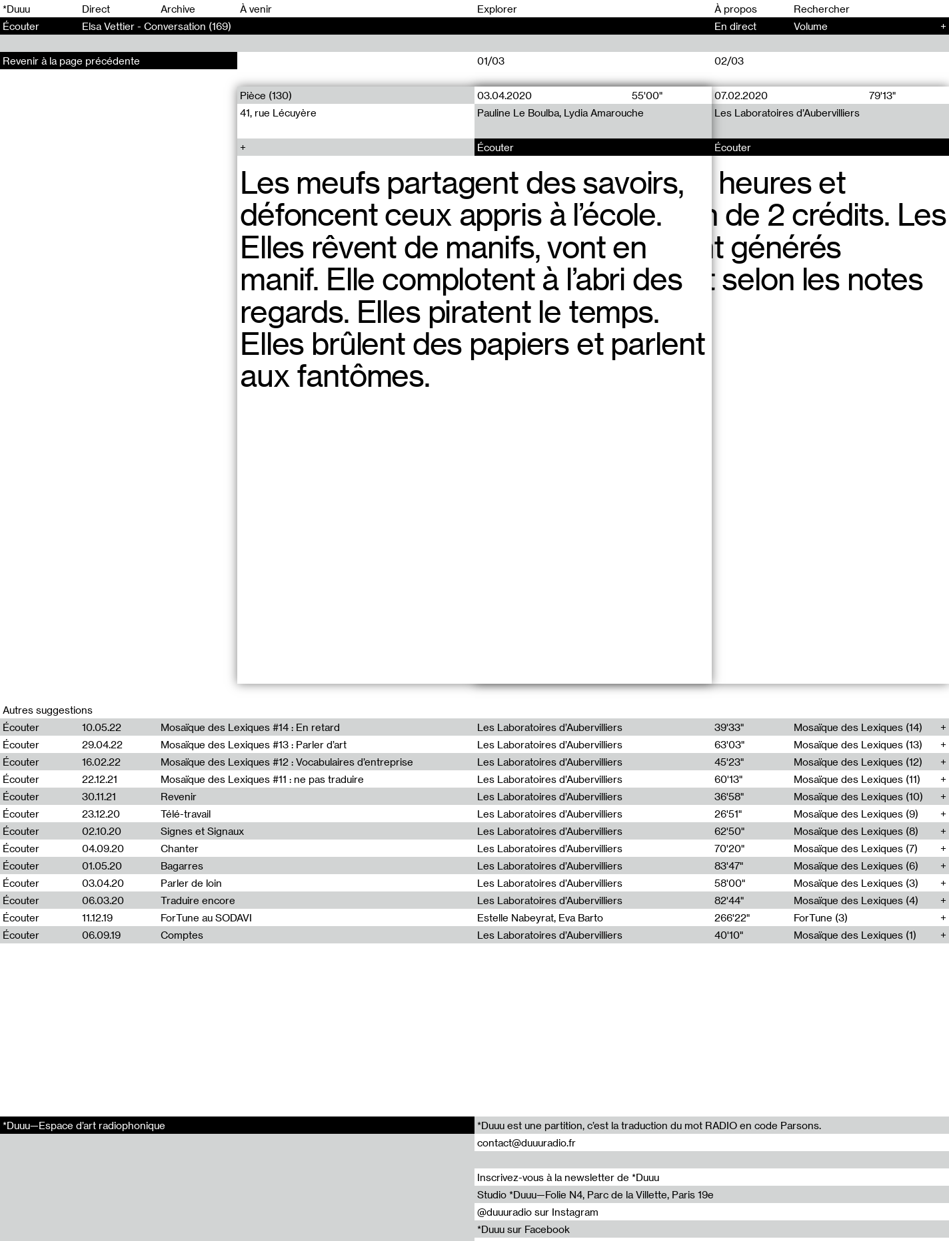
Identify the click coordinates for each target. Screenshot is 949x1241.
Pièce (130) (266, 95)
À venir (256, 9)
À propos (735, 9)
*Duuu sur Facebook (523, 1229)
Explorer (497, 9)
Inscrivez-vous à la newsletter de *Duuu (568, 1177)
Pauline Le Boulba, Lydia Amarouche (560, 113)
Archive (178, 9)
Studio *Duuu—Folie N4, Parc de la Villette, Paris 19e (595, 1194)
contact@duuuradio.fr (526, 1142)
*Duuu (16, 9)
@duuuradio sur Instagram (537, 1212)
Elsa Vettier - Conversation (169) (156, 26)
